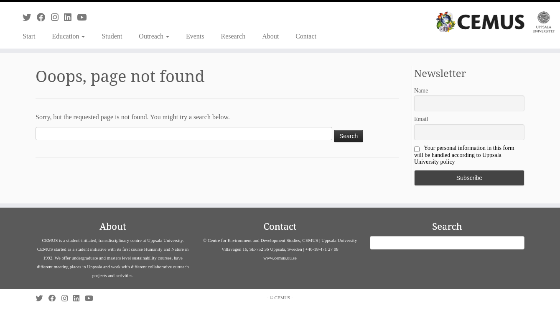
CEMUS (282, 297)
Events (195, 36)
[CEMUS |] (495, 22)
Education (68, 36)
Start (29, 36)
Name (421, 90)
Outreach (154, 36)
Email (421, 119)
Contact (305, 36)
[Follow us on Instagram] (57, 17)
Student (112, 36)
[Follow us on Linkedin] (70, 17)
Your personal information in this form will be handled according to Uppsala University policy (464, 155)
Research (233, 36)
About (270, 36)
